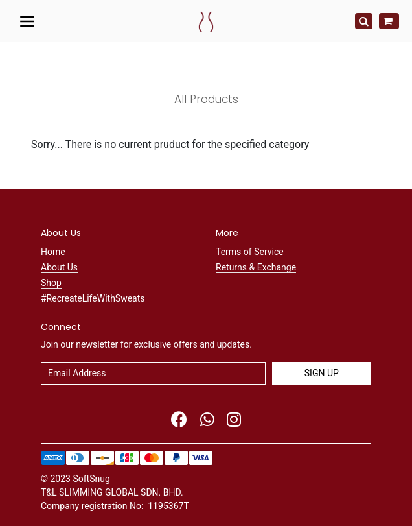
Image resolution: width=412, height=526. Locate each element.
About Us (59, 267)
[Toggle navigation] (27, 20)
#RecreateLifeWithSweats (93, 298)
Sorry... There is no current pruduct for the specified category (170, 144)
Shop (51, 283)
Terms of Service (250, 251)
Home (53, 251)
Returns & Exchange (256, 267)
